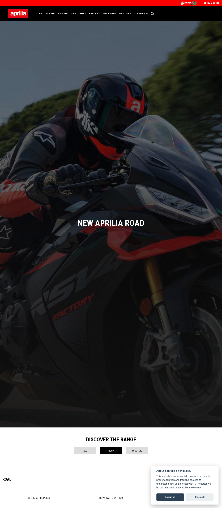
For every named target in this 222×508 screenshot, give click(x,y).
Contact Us (142, 13)
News (121, 13)
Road (111, 450)
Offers (82, 13)
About (129, 13)
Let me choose (193, 487)
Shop (73, 13)
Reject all (199, 497)
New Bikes (51, 13)
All (85, 450)
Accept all (170, 497)
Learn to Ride (109, 13)
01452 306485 (211, 3)
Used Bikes (63, 13)
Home (41, 13)
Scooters (137, 450)
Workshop (93, 13)
